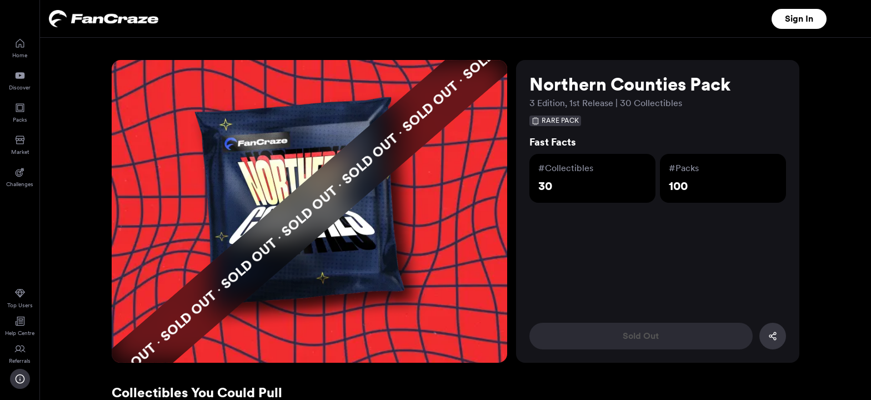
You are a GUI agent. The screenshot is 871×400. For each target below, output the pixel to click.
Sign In (799, 18)
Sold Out (641, 336)
